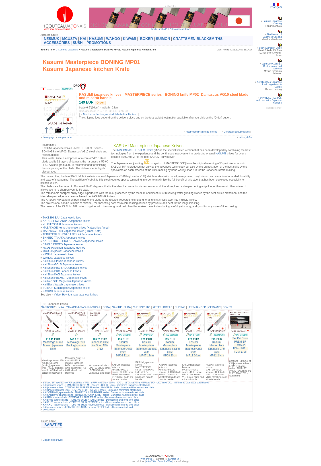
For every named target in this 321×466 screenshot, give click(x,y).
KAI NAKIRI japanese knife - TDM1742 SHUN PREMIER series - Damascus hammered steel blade (92, 390)
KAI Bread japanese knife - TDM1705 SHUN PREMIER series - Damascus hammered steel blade (91, 400)
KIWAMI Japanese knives (58, 254)
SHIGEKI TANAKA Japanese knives (64, 237)
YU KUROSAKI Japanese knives (62, 224)
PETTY (156, 307)
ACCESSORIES (57, 43)
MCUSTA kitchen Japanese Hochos (64, 247)
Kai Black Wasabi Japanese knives (63, 284)
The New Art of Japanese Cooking (272, 35)
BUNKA (59, 307)
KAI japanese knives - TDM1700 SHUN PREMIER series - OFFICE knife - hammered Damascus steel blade (96, 385)
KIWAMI (129, 39)
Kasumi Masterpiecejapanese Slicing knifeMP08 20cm (170, 349)
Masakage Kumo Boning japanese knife (53, 345)
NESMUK (51, 39)
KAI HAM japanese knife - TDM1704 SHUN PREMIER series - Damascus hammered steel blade (90, 397)
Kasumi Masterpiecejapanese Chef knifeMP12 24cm (216, 349)
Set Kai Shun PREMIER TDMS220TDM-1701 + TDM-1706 (240, 345)
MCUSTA (69, 39)
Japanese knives (53, 439)
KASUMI (96, 39)
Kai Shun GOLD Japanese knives (63, 264)
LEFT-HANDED (196, 307)
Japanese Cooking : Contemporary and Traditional (272, 66)
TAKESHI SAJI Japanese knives (62, 217)
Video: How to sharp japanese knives (76, 294)
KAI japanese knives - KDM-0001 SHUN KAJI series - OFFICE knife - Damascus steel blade (88, 407)
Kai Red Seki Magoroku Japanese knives (67, 281)
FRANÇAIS (276, 7)
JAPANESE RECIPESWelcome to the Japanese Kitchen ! (269, 100)
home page (48, 137)
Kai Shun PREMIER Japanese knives (65, 277)
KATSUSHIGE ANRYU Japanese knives (67, 221)
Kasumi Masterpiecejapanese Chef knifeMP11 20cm (193, 349)
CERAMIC (214, 307)
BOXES (227, 307)
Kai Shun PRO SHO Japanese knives (65, 267)
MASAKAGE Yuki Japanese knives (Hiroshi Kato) (72, 231)
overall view (49, 409)
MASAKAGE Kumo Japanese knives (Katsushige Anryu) (76, 227)
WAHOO (113, 39)
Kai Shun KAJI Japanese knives (62, 274)
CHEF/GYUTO (141, 307)
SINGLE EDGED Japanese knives (63, 244)
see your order (65, 137)
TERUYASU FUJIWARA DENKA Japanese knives (72, 234)
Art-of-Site (151, 461)
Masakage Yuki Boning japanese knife (76, 345)
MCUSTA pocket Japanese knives (63, 251)
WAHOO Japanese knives (58, 257)
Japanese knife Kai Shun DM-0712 (100, 345)
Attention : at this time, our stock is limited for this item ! (110, 114)
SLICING (180, 307)
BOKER (146, 39)
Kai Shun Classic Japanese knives (63, 261)
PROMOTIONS (98, 43)
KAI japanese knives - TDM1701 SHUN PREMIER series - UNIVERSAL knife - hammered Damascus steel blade (98, 387)
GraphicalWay (165, 461)
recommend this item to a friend (201, 132)
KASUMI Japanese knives (58, 291)
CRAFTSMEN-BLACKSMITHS (197, 39)
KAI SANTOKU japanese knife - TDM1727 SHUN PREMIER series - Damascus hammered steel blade (93, 392)
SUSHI (78, 43)
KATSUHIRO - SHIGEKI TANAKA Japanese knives (73, 241)
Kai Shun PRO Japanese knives (62, 271)
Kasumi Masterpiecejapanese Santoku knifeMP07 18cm (146, 349)
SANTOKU (47, 307)
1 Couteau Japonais (67, 49)
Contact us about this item (237, 132)
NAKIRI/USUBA (121, 307)
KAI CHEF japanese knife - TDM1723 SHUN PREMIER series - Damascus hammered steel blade (91, 402)
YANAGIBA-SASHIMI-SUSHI (83, 307)
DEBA (106, 307)
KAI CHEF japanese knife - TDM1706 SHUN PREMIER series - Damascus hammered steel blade (91, 405)
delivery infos (245, 137)
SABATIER (54, 425)
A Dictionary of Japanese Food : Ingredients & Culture (269, 84)
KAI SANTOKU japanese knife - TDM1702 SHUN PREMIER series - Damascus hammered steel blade (93, 395)
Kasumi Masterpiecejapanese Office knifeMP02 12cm (123, 349)
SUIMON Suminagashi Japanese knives (66, 287)
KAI (83, 39)
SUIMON (163, 39)
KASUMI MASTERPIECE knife (135, 150)
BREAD (167, 307)
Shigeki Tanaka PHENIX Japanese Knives (170, 29)
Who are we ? (147, 459)
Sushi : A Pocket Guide (270, 48)
